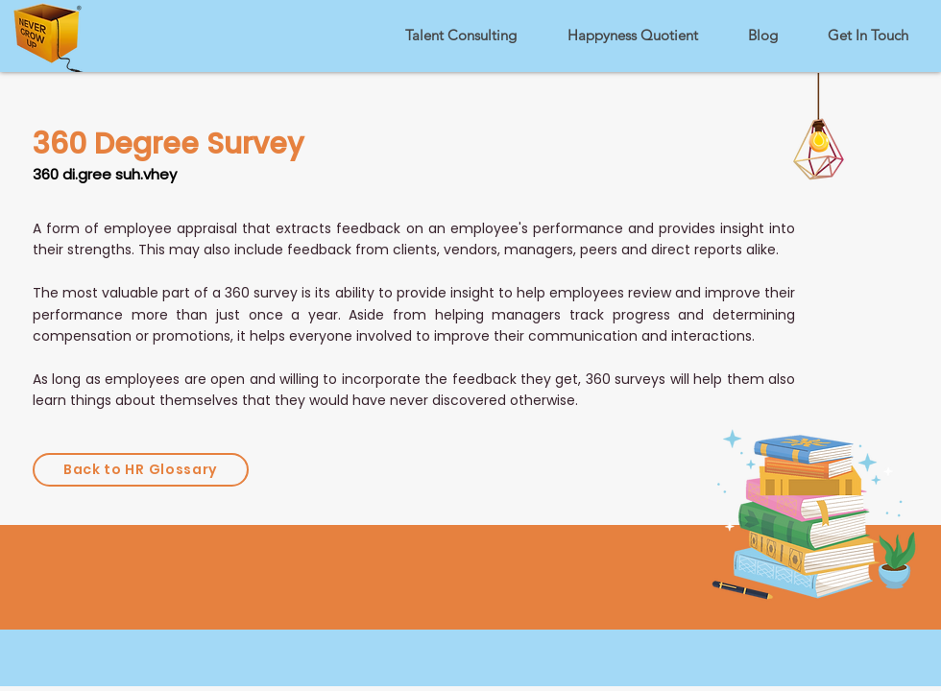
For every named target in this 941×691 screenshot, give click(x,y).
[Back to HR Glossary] (141, 470)
